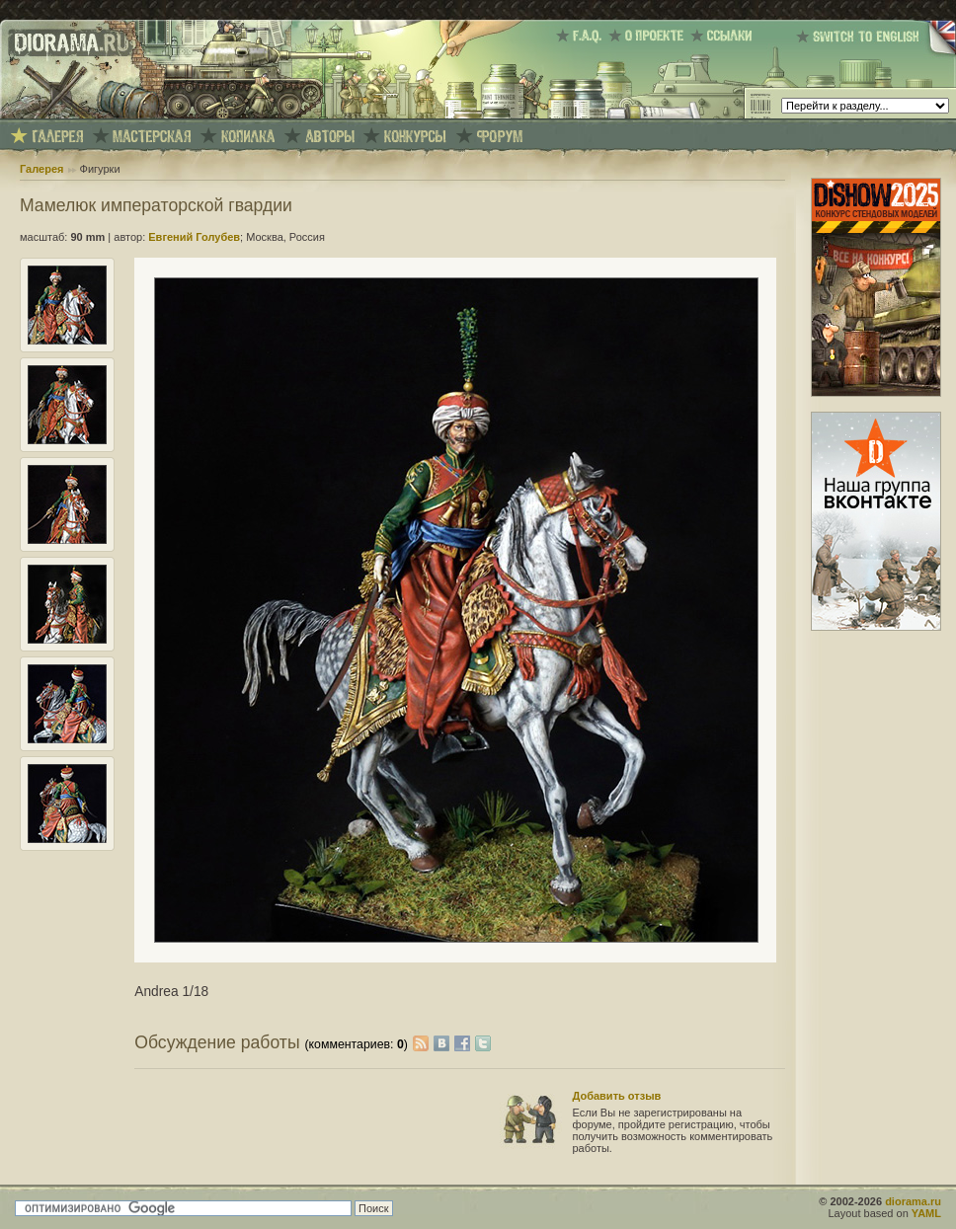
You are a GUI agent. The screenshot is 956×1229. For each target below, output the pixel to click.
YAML (926, 1213)
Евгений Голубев (194, 237)
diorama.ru (913, 1201)
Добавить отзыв (617, 1096)
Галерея (41, 169)
